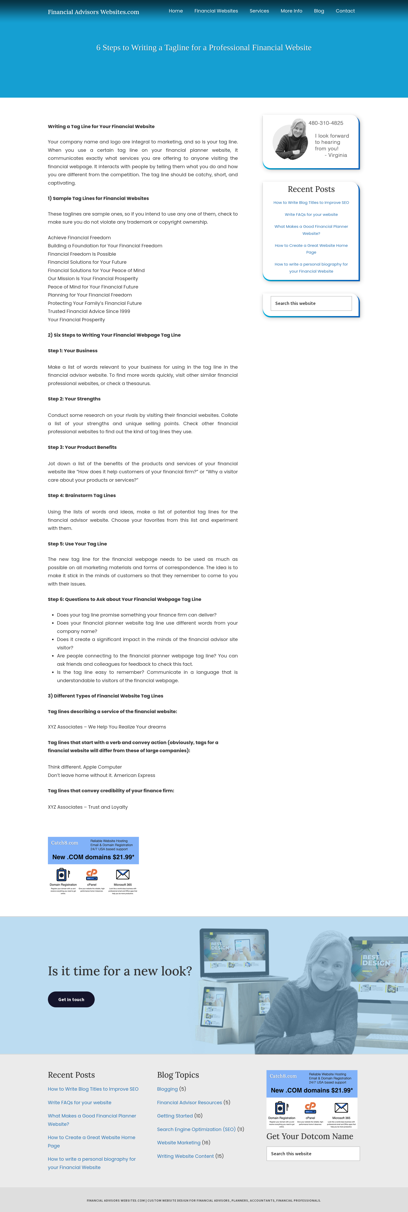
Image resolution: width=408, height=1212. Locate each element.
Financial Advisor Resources (189, 1102)
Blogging (167, 1089)
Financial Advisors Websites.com (93, 12)
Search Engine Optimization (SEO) (196, 1129)
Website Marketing (179, 1142)
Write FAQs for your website (311, 214)
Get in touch (71, 999)
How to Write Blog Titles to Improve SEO (311, 202)
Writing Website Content (185, 1156)
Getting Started (175, 1116)
